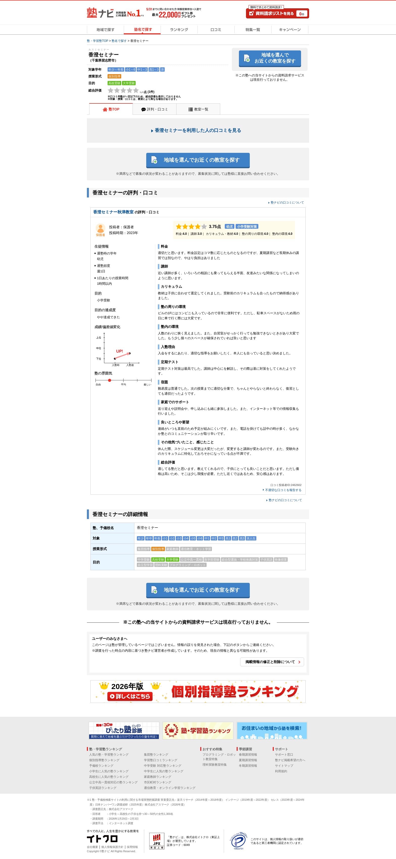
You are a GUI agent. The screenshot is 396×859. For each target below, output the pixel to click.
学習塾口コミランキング (160, 760)
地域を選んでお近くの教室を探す (275, 57)
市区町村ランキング (157, 782)
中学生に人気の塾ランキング (163, 771)
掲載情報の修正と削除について (270, 662)
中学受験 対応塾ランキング (162, 765)
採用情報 (132, 846)
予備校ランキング (101, 765)
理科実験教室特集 (215, 764)
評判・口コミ (157, 109)
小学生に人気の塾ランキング (109, 771)
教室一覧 (201, 109)
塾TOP (114, 109)
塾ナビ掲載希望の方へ (290, 760)
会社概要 (92, 846)
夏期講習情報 (248, 760)
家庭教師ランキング (157, 777)
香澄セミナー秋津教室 (113, 212)
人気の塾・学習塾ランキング (109, 754)
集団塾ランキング (156, 754)
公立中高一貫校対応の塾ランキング (113, 782)
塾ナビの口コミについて (287, 202)
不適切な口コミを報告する (283, 490)
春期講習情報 (248, 754)
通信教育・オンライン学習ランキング (169, 788)
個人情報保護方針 (112, 846)
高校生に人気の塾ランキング (109, 777)
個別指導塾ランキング (104, 760)
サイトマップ (284, 765)
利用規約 (281, 771)
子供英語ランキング (102, 788)
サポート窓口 (284, 754)
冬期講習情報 (248, 765)
